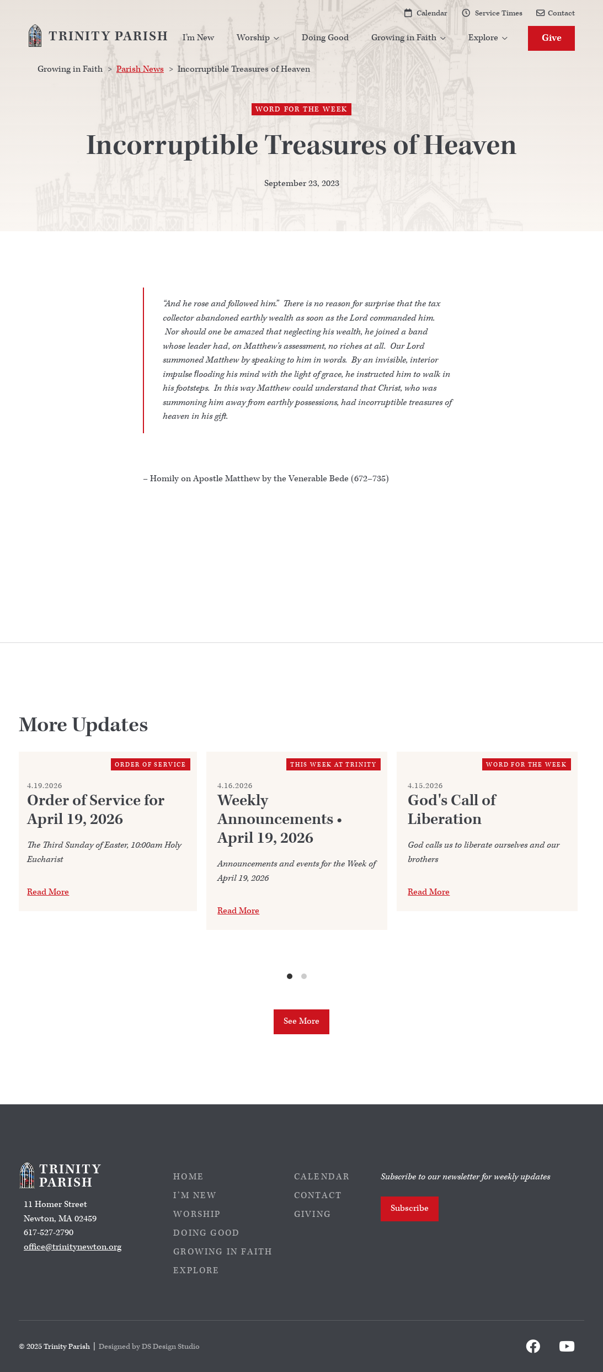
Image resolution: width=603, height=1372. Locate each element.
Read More (48, 892)
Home (188, 1177)
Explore (196, 1271)
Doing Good (325, 38)
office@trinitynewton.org (72, 1247)
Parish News (140, 69)
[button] (258, 38)
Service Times (498, 13)
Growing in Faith (223, 1252)
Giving (312, 1214)
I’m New (198, 38)
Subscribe (410, 1208)
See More (301, 1021)
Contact (561, 13)
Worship (197, 1214)
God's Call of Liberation (451, 810)
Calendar (432, 13)
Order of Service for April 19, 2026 (95, 810)
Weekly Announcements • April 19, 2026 (279, 819)
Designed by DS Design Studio (149, 1346)
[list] (297, 866)
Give (552, 37)
